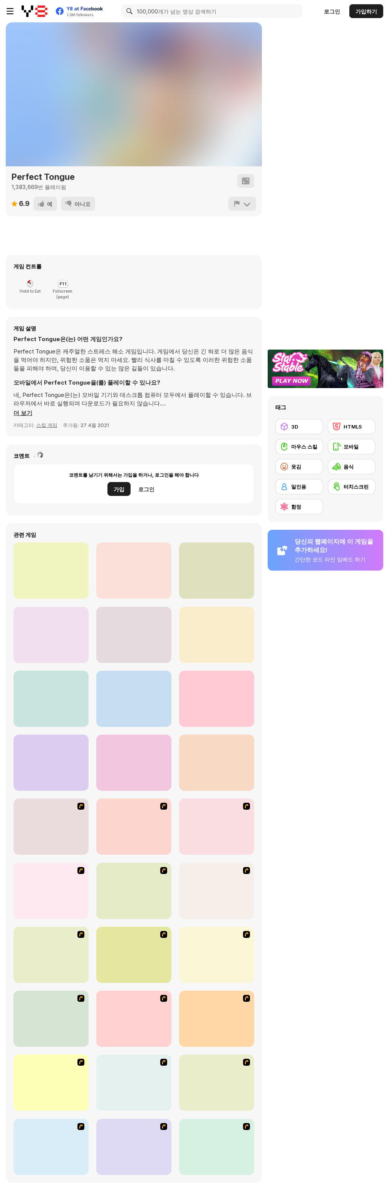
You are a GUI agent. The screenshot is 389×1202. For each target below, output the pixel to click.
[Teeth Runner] (133, 635)
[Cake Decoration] (133, 1147)
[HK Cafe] (133, 1019)
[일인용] (299, 486)
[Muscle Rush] (133, 570)
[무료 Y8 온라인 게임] (34, 11)
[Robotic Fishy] (51, 1019)
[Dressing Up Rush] (216, 763)
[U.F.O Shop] (216, 1083)
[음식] (352, 466)
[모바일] (352, 446)
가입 (119, 489)
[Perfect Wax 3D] (216, 570)
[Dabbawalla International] (51, 891)
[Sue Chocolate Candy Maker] (216, 1147)
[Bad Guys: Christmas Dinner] (51, 1083)
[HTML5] (352, 426)
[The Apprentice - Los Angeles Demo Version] (216, 891)
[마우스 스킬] (299, 446)
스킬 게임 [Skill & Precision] (46, 425)
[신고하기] (242, 204)
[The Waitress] (51, 827)
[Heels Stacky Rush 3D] (216, 699)
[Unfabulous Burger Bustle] (216, 1019)
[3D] (299, 426)
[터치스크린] (352, 486)
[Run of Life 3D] (51, 699)
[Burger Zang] (133, 955)
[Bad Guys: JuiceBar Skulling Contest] (133, 1083)
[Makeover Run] (51, 635)
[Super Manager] (51, 955)
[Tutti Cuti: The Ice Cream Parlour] (51, 1147)
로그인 (332, 11)
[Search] (128, 11)
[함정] (299, 506)
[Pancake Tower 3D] (133, 763)
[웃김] (299, 466)
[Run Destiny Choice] (133, 699)
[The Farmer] (216, 955)
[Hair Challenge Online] (51, 570)
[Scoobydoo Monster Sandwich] (216, 827)
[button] (22, 413)
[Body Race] (216, 635)
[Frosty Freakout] (133, 891)
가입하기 (366, 11)
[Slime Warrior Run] (51, 763)
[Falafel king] (133, 827)
